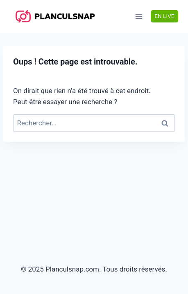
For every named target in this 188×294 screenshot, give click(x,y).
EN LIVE (164, 16)
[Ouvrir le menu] (139, 16)
